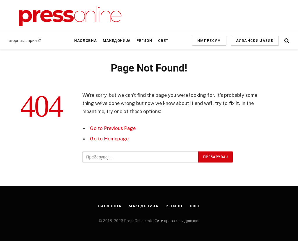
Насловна (85, 40)
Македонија (117, 40)
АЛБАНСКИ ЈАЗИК (255, 41)
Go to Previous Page (113, 128)
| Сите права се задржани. (175, 221)
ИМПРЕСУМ (209, 41)
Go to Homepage (109, 139)
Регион (144, 40)
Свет (163, 40)
